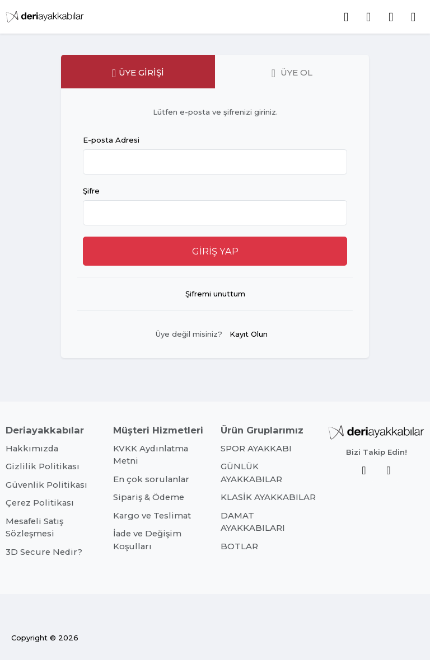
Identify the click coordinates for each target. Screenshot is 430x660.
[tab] (138, 71)
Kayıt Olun (249, 333)
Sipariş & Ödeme (148, 497)
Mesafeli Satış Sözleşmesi (34, 527)
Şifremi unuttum (215, 293)
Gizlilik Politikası (43, 466)
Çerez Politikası (40, 503)
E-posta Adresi (111, 139)
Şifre (91, 190)
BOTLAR (239, 546)
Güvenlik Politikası (46, 485)
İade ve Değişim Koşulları (147, 540)
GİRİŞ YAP (215, 251)
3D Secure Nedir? (44, 552)
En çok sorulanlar (151, 479)
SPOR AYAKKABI (256, 449)
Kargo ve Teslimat (152, 516)
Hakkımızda (32, 449)
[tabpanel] (215, 229)
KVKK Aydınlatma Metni (150, 455)
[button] (413, 17)
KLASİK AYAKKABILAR (268, 497)
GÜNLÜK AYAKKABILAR (251, 472)
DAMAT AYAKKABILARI (253, 522)
